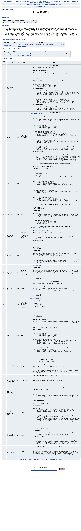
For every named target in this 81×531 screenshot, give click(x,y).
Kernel (4, 55)
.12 (3, 397)
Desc (24, 4)
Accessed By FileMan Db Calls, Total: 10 (14, 39)
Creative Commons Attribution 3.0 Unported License (44, 489)
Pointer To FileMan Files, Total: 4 (12, 49)
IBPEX (62, 44)
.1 (3, 350)
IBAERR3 (26, 44)
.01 (3, 89)
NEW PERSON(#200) (23, 55)
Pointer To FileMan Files (51, 4)
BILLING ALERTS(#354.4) (40, 54)
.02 (31, 54)
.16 (3, 471)
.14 (3, 430)
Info (21, 4)
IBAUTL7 (57, 44)
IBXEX (19, 46)
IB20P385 (20, 44)
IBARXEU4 (45, 44)
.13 (3, 409)
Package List (10, 1)
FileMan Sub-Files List (60, 1)
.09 (48, 54)
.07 (30, 55)
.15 (3, 454)
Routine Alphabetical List (22, 1)
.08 (3, 302)
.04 (3, 224)
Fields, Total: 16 (7, 59)
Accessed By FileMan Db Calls (35, 4)
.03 (3, 191)
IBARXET (38, 44)
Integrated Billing (9, 9)
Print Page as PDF (41, 6)
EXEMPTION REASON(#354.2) (58, 54)
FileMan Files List (48, 1)
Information (5, 17)
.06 (3, 267)
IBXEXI (24, 46)
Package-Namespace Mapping (42, 2)
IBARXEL (32, 44)
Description (5, 25)
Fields (60, 4)
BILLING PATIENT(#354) (24, 54)
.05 (67, 54)
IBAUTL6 (51, 44)
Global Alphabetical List (36, 1)
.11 (3, 383)
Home (4, 1)
